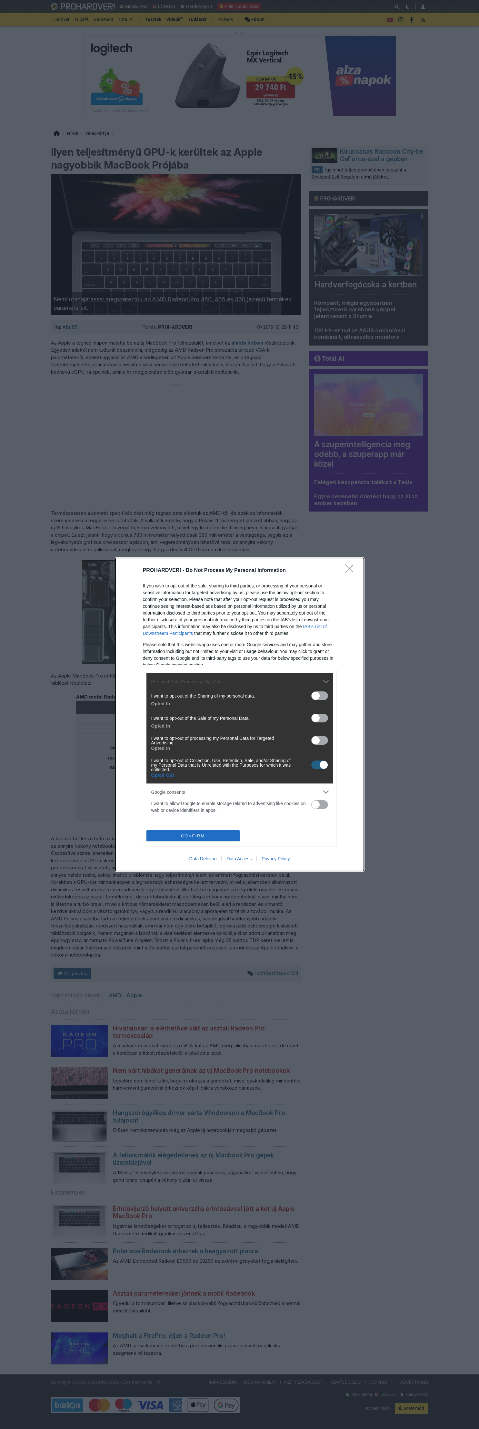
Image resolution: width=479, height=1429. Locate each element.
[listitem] (239, 681)
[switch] (319, 695)
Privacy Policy (276, 858)
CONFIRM (193, 836)
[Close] (351, 570)
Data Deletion (203, 858)
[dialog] (239, 714)
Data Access (239, 858)
